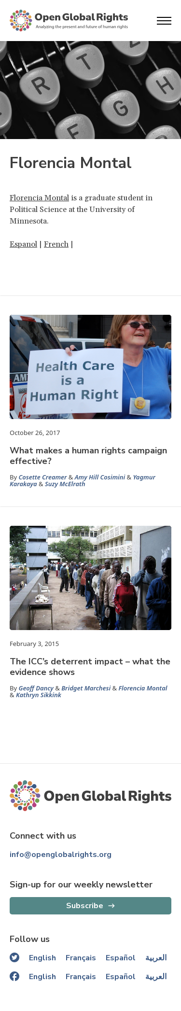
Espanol (23, 244)
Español (121, 958)
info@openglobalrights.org (60, 854)
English (42, 958)
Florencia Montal (39, 198)
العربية (156, 958)
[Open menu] (164, 21)
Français (81, 958)
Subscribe (84, 905)
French (56, 244)
